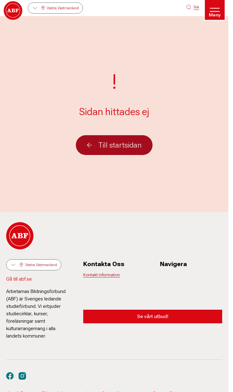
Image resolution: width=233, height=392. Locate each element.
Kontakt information (101, 274)
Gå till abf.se (19, 279)
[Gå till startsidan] (13, 10)
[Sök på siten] (192, 7)
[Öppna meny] (215, 10)
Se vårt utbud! (152, 316)
